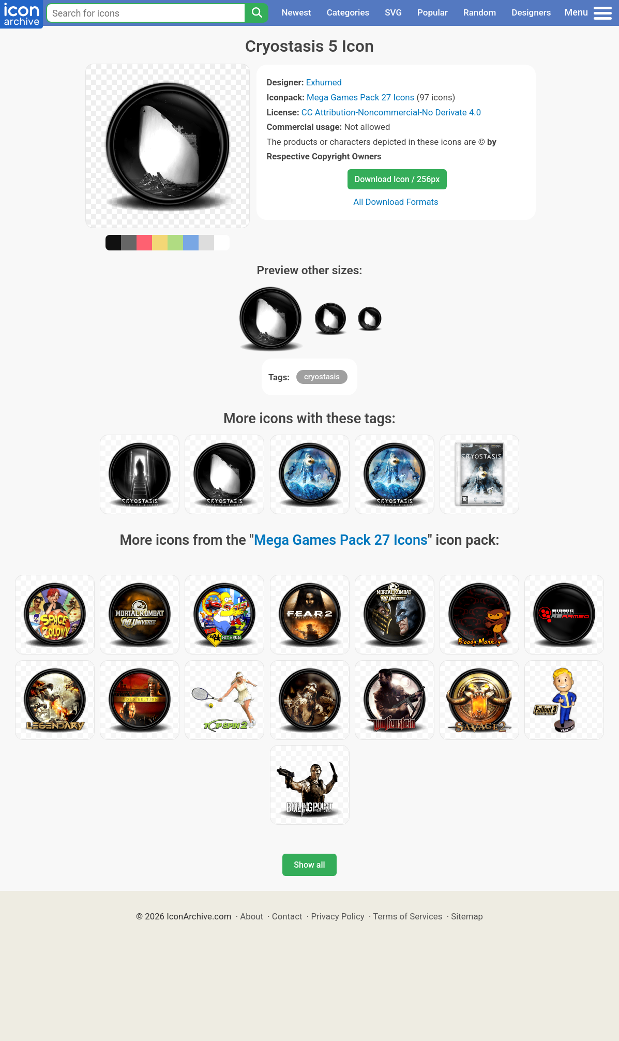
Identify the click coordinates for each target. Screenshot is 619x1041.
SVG (393, 12)
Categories (348, 12)
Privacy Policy (337, 916)
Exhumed (324, 82)
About (251, 916)
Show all (309, 865)
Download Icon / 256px (397, 179)
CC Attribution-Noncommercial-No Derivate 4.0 (391, 112)
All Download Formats (396, 202)
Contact (287, 916)
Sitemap (467, 916)
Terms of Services (407, 916)
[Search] (256, 13)
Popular (432, 12)
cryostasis (322, 376)
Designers (531, 12)
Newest (296, 12)
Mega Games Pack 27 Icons (360, 97)
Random (479, 12)
